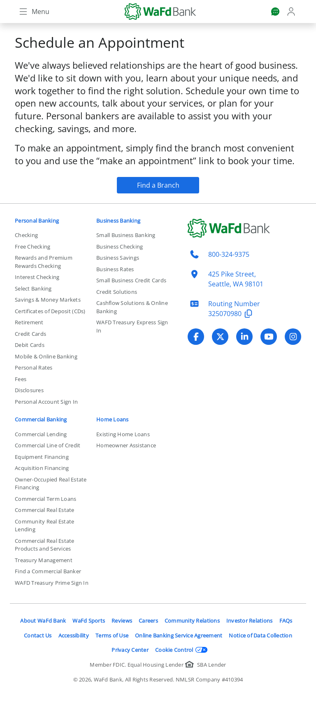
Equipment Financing (42, 456)
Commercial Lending (41, 434)
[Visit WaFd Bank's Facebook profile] (196, 336)
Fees (20, 379)
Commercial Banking (41, 419)
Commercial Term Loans (45, 498)
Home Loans (112, 419)
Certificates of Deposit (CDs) (50, 311)
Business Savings (117, 257)
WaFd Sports (88, 620)
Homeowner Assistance (126, 445)
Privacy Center (130, 650)
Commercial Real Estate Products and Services (44, 545)
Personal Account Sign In (46, 401)
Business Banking (118, 220)
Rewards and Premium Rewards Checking (43, 262)
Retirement (29, 322)
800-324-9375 (228, 254)
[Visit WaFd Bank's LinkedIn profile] (244, 336)
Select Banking (33, 288)
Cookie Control (181, 650)
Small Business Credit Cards (131, 280)
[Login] (292, 11)
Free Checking (32, 246)
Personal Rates (34, 367)
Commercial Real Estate (44, 510)
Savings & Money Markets (48, 299)
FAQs (286, 620)
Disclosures (29, 390)
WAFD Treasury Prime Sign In (51, 582)
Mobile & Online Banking (46, 356)
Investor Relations (249, 620)
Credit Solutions (116, 291)
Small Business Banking (126, 235)
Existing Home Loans (123, 434)
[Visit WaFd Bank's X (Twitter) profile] (220, 336)
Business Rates (115, 269)
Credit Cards (30, 333)
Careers (148, 620)
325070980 (231, 314)
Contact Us (38, 635)
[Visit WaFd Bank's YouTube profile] (268, 336)
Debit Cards (29, 345)
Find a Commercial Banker (48, 571)
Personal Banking (37, 220)
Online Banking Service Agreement (178, 635)
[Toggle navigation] (34, 11)
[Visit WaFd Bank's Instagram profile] (293, 336)
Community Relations (192, 620)
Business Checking (119, 246)
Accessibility (73, 635)
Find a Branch (158, 185)
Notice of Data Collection (260, 635)
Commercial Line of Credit (48, 445)
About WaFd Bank (43, 620)
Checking (26, 235)
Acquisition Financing (42, 468)
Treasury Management (43, 560)
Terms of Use (111, 635)
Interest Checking (37, 277)
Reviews (122, 620)
